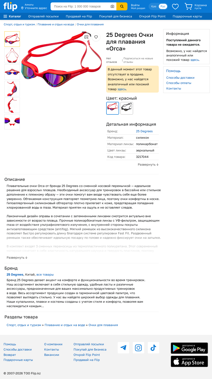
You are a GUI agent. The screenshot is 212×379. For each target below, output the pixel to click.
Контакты (173, 88)
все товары (45, 274)
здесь (121, 89)
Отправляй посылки (43, 16)
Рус (163, 6)
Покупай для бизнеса (115, 16)
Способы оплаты (178, 83)
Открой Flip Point (152, 16)
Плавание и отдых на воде (56, 24)
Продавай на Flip (79, 16)
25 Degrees (144, 131)
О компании (53, 344)
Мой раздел (138, 8)
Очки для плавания (90, 24)
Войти (135, 5)
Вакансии (51, 355)
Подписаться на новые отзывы (138, 60)
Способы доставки (180, 77)
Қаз (153, 6)
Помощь (10, 344)
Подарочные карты (187, 16)
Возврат (10, 355)
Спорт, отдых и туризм (19, 24)
